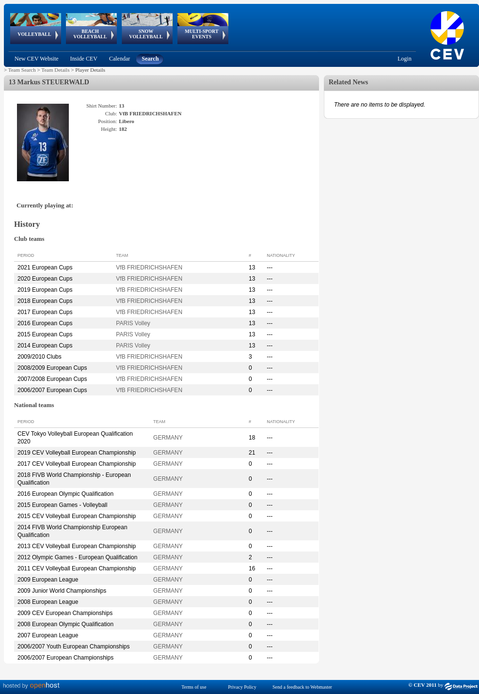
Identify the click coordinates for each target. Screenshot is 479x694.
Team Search (22, 70)
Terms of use (194, 687)
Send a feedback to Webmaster (302, 687)
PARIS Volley (133, 323)
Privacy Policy (242, 687)
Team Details (55, 70)
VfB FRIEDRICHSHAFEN (149, 267)
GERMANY (168, 437)
